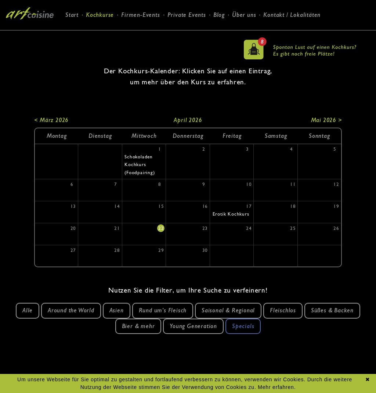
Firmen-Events (140, 14)
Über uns (244, 14)
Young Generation (193, 326)
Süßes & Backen (332, 310)
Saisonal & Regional (228, 310)
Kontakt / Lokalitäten (292, 14)
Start (72, 14)
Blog (219, 14)
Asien (116, 310)
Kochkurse (100, 14)
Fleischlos (283, 310)
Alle (27, 310)
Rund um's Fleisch (163, 310)
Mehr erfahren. (277, 387)
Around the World (71, 310)
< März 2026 (51, 120)
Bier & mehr (138, 326)
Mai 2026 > (326, 120)
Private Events (186, 14)
